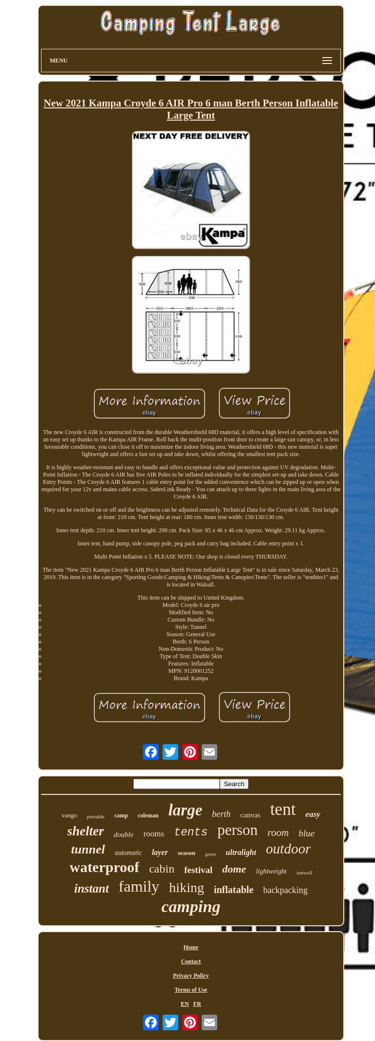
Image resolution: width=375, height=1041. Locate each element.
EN (185, 1003)
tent (282, 809)
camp (121, 815)
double (124, 834)
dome (234, 869)
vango (69, 815)
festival (198, 870)
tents (191, 832)
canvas (250, 815)
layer (160, 852)
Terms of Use (191, 989)
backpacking (285, 890)
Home (191, 947)
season (186, 852)
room (278, 832)
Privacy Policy (191, 975)
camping (191, 906)
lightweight (271, 871)
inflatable (233, 889)
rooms (154, 833)
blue (306, 833)
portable (95, 816)
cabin (161, 868)
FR (197, 1003)
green (210, 854)
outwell (304, 872)
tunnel (88, 849)
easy (313, 814)
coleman (148, 815)
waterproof (104, 867)
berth (221, 814)
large (185, 810)
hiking (186, 887)
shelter (85, 831)
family (139, 886)
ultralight (241, 852)
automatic (128, 852)
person (237, 829)
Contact (191, 961)
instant (91, 888)
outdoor (288, 848)
